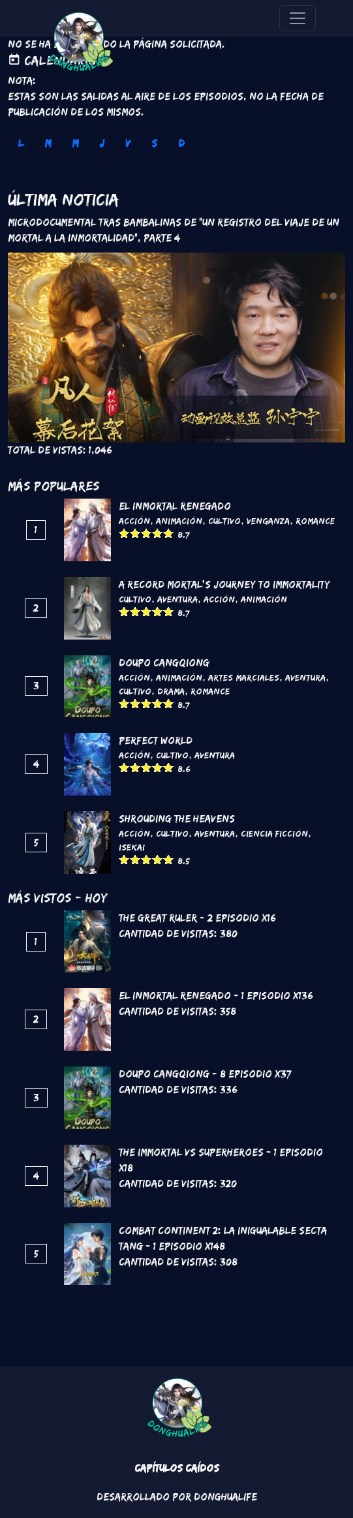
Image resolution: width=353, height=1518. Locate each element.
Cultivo (224, 521)
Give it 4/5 (157, 533)
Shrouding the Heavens (177, 818)
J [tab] (101, 143)
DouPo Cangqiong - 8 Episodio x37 (205, 1073)
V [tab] (127, 143)
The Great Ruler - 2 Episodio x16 (197, 917)
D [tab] (181, 143)
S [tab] (154, 143)
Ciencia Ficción (274, 833)
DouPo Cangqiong (164, 662)
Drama (171, 691)
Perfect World (155, 740)
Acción (134, 521)
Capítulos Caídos (176, 1468)
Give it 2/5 (135, 533)
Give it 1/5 (124, 533)
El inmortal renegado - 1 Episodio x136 (216, 995)
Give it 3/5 (146, 533)
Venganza (268, 521)
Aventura (177, 599)
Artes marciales (243, 677)
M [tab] (47, 143)
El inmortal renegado (175, 506)
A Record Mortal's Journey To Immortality (224, 584)
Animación (179, 521)
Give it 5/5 (168, 533)
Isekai (132, 847)
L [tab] (20, 143)
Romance (315, 521)
